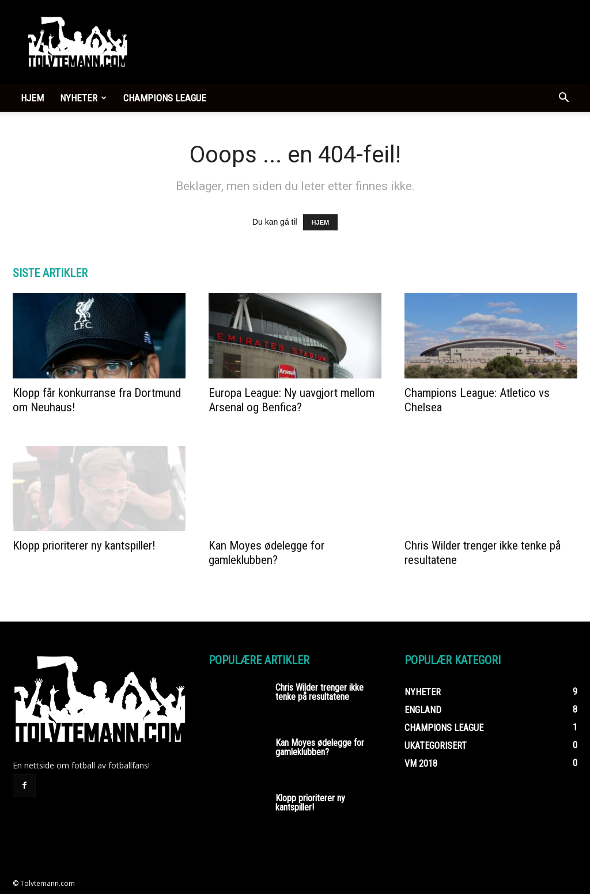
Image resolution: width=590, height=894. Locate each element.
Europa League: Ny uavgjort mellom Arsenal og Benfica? (292, 400)
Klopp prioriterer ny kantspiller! (84, 545)
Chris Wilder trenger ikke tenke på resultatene (319, 692)
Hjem (32, 98)
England (422, 709)
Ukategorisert (435, 745)
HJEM (321, 222)
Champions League (164, 98)
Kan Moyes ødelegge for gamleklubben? (266, 553)
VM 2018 (420, 763)
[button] (563, 98)
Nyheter (83, 98)
